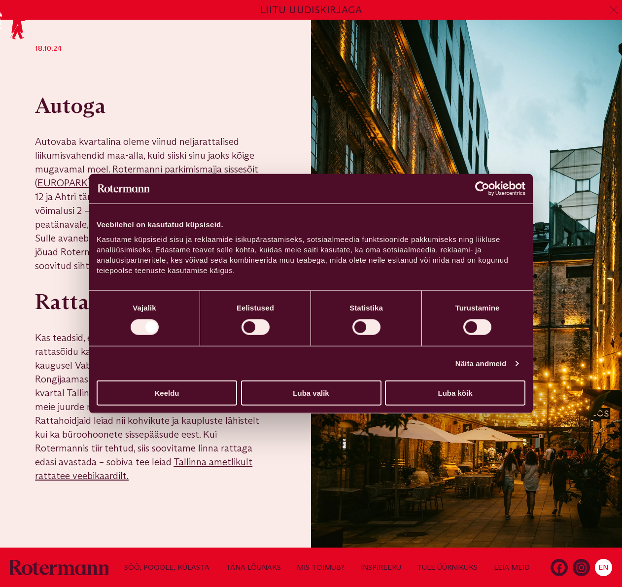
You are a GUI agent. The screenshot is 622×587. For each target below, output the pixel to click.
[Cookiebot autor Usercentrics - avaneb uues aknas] (482, 188)
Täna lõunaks (253, 567)
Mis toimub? (321, 567)
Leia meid (512, 567)
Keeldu (166, 393)
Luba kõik (455, 393)
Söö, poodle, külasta (166, 567)
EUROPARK (62, 183)
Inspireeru (381, 567)
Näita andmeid (481, 363)
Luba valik (311, 393)
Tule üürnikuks (447, 567)
